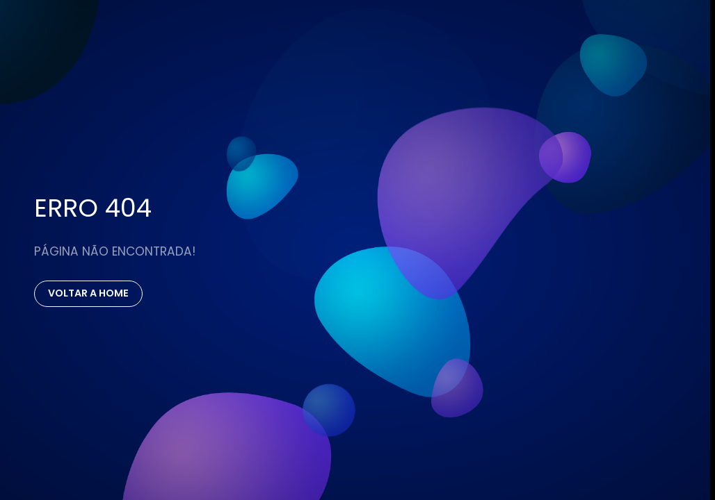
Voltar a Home (88, 293)
